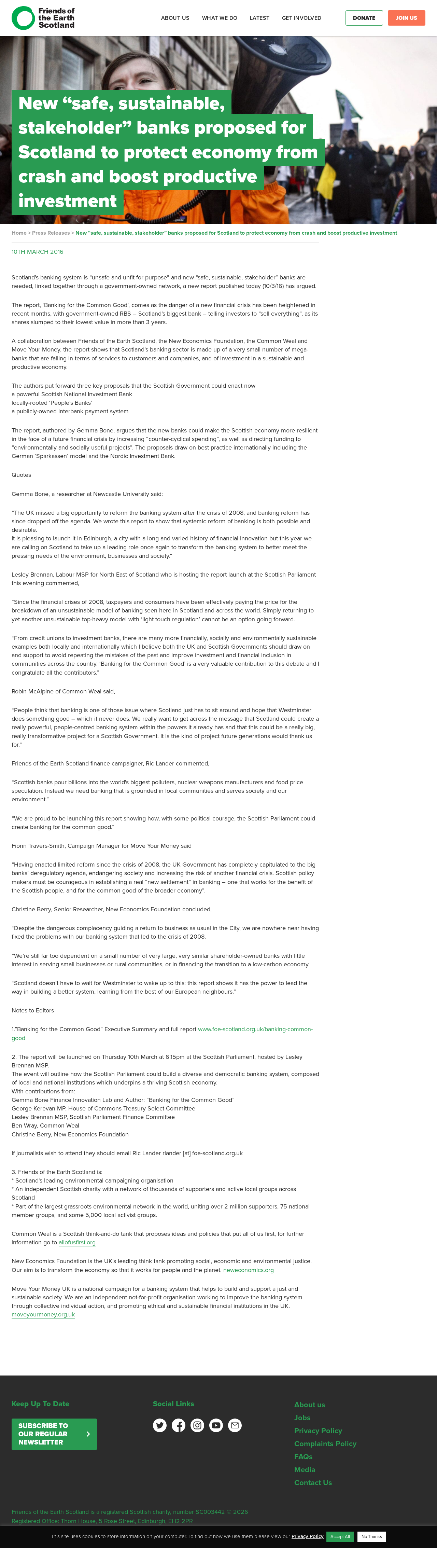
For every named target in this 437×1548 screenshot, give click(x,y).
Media (304, 1469)
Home (19, 233)
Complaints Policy (325, 1443)
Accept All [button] (340, 1536)
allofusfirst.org (77, 1242)
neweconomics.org (248, 1270)
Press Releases (51, 233)
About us (309, 1404)
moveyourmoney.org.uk (43, 1314)
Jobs (302, 1417)
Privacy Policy (318, 1430)
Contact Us (313, 1482)
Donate (364, 18)
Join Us (406, 18)
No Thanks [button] (372, 1536)
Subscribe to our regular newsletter (43, 1434)
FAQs (303, 1456)
